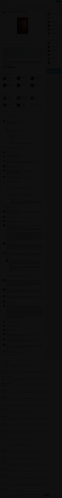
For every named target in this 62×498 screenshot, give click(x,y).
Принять (46, 494)
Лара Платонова (9, 176)
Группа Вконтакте (53, 69)
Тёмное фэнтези (13, 48)
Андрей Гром (8, 216)
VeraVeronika (5, 363)
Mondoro (10, 135)
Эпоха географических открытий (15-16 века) (19, 51)
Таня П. (7, 344)
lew (3, 403)
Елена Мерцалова (6, 475)
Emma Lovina (8, 288)
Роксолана (8, 252)
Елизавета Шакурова (6, 469)
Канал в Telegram (53, 72)
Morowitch (8, 206)
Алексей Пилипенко (6, 376)
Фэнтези (8, 48)
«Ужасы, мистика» (16, 94)
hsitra (7, 169)
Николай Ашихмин (6, 462)
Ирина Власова (5, 416)
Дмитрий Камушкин (9, 350)
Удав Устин (11, 259)
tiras (6, 324)
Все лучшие (50, 65)
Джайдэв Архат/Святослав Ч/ (11, 155)
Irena (4, 482)
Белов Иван (12, 74)
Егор (6, 224)
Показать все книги (51, 36)
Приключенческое (13, 49)
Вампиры (22, 54)
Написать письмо (50, 496)
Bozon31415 (8, 151)
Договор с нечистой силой (31, 54)
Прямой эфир (7, 361)
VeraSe (7, 300)
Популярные (4, 116)
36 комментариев (41, 36)
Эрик (7, 333)
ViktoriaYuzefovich (9, 210)
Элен (7, 159)
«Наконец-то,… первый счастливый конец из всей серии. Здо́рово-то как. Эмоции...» (24, 36)
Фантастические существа (15, 54)
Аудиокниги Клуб (5, 496)
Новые (10, 116)
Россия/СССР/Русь (32, 50)
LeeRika (4, 396)
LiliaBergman (8, 304)
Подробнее (26, 495)
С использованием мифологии (23, 49)
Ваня (7, 120)
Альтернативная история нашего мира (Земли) (19, 50)
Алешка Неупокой (6, 429)
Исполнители (13, 1)
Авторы (8, 1)
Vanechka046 (5, 436)
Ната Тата (7, 338)
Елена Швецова (5, 409)
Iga (3, 449)
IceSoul (7, 180)
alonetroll (10, 186)
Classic (7, 279)
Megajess (7, 295)
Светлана (10, 275)
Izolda (10, 129)
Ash (3, 422)
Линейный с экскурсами (11, 57)
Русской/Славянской (34, 49)
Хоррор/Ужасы (20, 48)
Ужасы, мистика (6, 41)
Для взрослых (13, 53)
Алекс (7, 328)
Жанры (5, 1)
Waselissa (4, 489)
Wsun (4, 442)
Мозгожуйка (8, 320)
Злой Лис (7, 220)
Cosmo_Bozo (8, 242)
